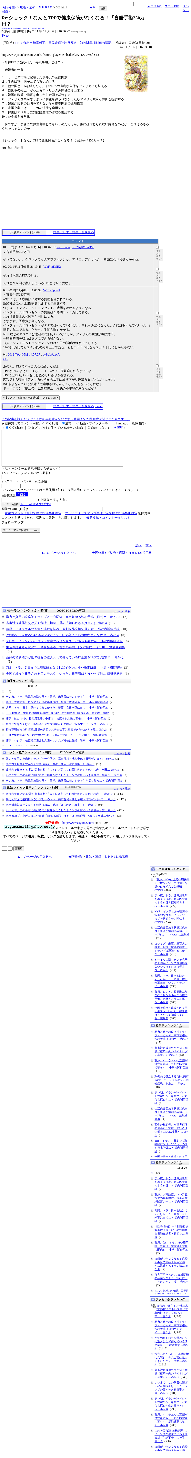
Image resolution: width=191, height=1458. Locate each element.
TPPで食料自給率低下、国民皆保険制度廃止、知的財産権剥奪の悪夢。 (64, 42)
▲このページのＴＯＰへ (58, 559)
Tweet (5, 35)
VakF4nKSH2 (52, 266)
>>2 (5, 359)
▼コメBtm (172, 6)
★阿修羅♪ (9, 7)
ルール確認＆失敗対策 (35, 511)
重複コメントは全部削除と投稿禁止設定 (33, 520)
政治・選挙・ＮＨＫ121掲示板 (130, 559)
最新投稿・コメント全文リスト (108, 524)
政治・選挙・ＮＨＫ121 (36, 7)
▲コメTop (154, 6)
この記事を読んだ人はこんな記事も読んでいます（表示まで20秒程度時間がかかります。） (66, 419)
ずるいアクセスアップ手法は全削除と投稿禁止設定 (101, 520)
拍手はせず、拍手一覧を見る (73, 232)
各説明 (118, 427)
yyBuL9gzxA (51, 354)
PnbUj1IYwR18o (63, 247)
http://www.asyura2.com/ (78, 829)
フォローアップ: (13, 529)
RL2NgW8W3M (83, 247)
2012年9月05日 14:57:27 (24, 354)
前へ (186, 10)
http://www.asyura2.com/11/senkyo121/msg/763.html (23, 28)
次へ (186, 6)
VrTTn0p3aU (51, 290)
